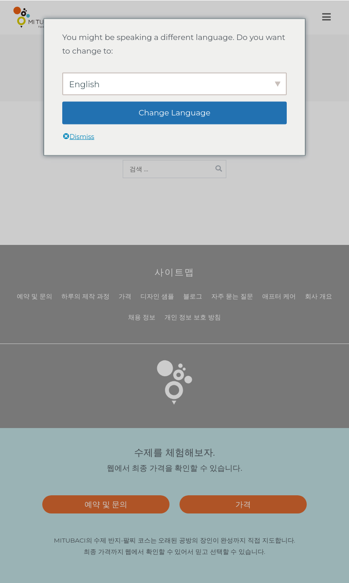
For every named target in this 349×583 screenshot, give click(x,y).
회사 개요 (318, 296)
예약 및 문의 (34, 296)
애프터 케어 (279, 296)
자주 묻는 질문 (232, 296)
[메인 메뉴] (326, 17)
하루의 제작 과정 (85, 296)
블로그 (192, 296)
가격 (125, 296)
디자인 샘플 (157, 296)
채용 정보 (141, 317)
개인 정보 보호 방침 (192, 317)
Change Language (174, 112)
